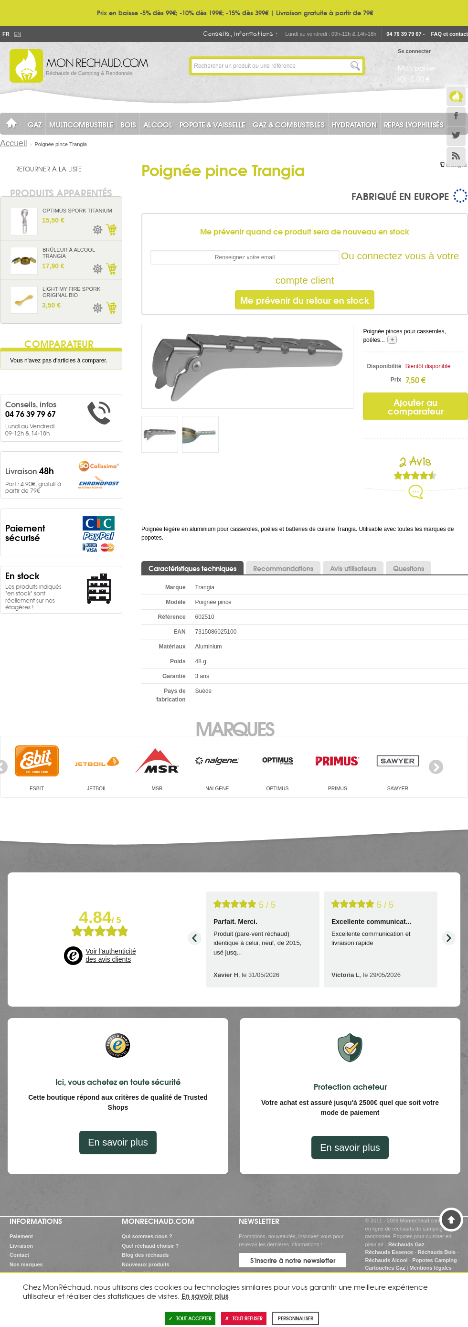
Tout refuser (244, 1318)
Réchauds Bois (437, 1252)
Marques (234, 728)
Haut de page (451, 1219)
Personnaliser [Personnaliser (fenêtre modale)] (295, 1318)
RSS (456, 156)
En (17, 34)
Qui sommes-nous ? (147, 1236)
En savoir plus (118, 1142)
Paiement (21, 1236)
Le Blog (456, 96)
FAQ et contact (449, 34)
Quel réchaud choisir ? (150, 1246)
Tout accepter (190, 1318)
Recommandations (283, 568)
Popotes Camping (434, 1260)
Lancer (355, 66)
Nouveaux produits (146, 1264)
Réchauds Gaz (406, 1244)
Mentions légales (430, 1268)
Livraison (21, 1246)
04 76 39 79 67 (403, 34)
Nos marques (26, 1264)
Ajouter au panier (111, 229)
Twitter (456, 136)
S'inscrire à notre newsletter (292, 1260)
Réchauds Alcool (386, 1260)
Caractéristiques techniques (192, 568)
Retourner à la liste (48, 168)
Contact (19, 1255)
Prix (396, 379)
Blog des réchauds (145, 1255)
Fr (5, 34)
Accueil (13, 143)
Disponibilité (384, 366)
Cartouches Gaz (385, 1268)
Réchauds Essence (389, 1252)
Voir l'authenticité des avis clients (110, 955)
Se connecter (414, 51)
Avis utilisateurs (353, 568)
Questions (408, 568)
